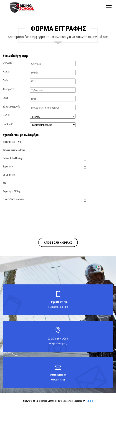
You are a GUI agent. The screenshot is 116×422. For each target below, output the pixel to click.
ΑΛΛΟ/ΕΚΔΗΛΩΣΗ (13, 199)
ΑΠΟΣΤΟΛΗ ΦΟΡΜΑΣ (58, 242)
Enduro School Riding (12, 158)
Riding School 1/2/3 (12, 141)
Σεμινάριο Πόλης (12, 191)
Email (5, 97)
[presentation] (30, 227)
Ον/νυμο (7, 62)
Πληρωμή (8, 123)
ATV (4, 183)
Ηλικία (6, 71)
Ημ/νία (6, 115)
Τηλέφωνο (8, 89)
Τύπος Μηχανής (11, 106)
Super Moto (8, 166)
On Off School (9, 174)
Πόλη (5, 80)
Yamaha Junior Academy (14, 150)
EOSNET (89, 401)
